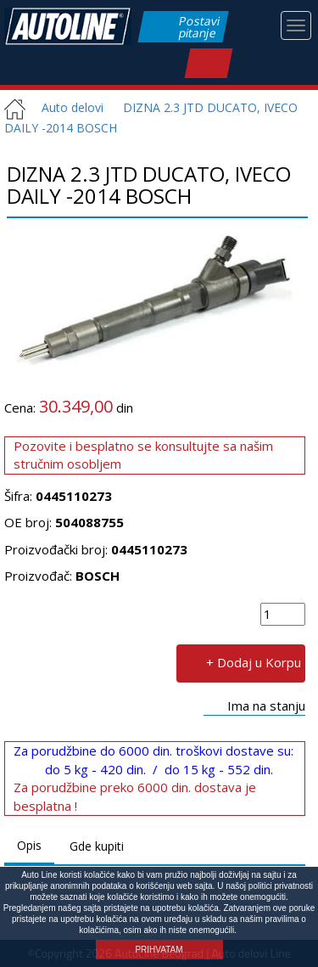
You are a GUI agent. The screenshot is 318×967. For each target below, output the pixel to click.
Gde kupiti (97, 846)
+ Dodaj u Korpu (253, 661)
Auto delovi (66, 107)
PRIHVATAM (158, 949)
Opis (29, 845)
